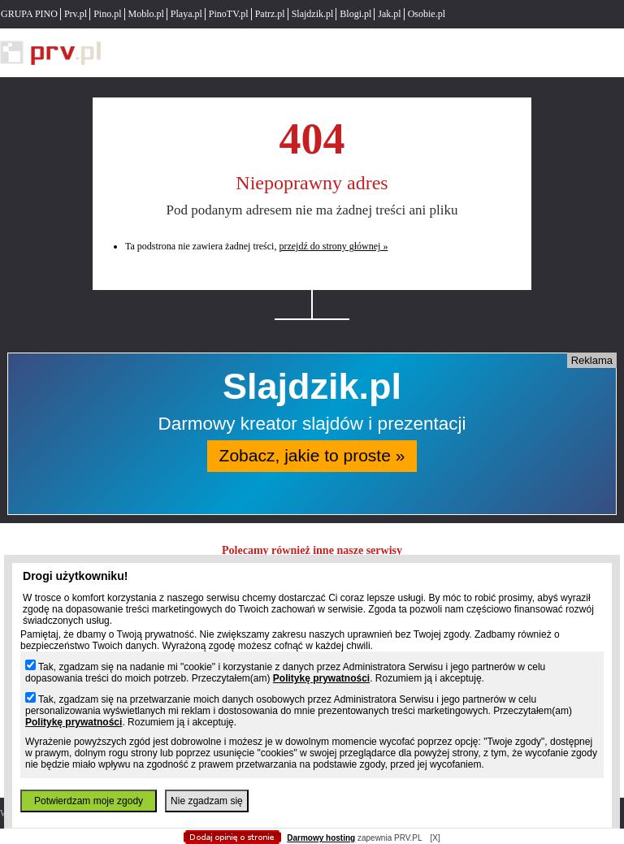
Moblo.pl (146, 13)
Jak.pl (389, 13)
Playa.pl (186, 13)
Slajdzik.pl (313, 13)
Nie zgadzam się (207, 801)
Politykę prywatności (321, 678)
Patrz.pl (270, 13)
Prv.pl (75, 13)
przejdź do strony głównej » (333, 246)
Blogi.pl (355, 13)
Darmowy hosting (321, 837)
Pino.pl (107, 13)
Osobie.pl (426, 13)
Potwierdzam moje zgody (88, 801)
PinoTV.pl (229, 13)
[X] (435, 837)
